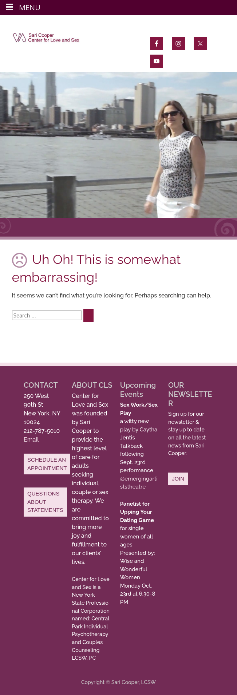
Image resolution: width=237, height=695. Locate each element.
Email (31, 439)
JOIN (178, 478)
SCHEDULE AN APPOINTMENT (47, 464)
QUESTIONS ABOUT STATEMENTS (45, 501)
